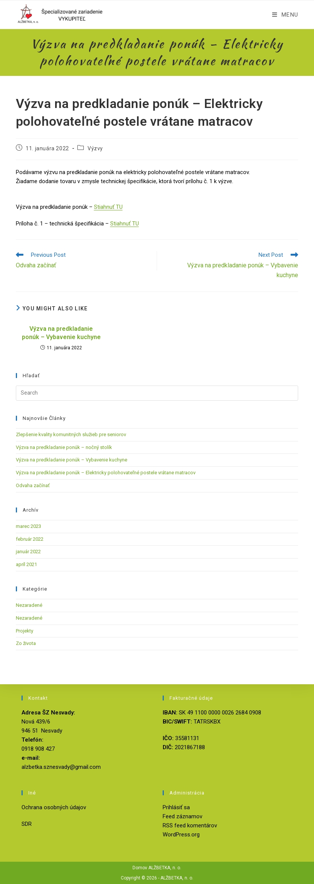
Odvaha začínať (33, 485)
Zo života (26, 643)
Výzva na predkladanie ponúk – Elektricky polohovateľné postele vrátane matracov (105, 472)
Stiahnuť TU (108, 207)
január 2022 (28, 551)
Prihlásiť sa (176, 807)
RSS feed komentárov (190, 825)
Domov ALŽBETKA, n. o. (156, 867)
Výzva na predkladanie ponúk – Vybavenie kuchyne (61, 333)
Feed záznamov (182, 816)
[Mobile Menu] (285, 14)
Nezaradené (29, 605)
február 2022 (29, 539)
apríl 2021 (26, 564)
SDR (27, 824)
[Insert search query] (157, 393)
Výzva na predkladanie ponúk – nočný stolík (64, 447)
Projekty (24, 631)
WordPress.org (181, 834)
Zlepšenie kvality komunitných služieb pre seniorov (71, 434)
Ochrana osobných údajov (54, 807)
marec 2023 (28, 526)
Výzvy (95, 148)
